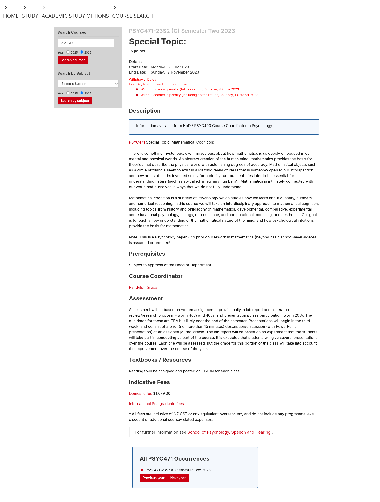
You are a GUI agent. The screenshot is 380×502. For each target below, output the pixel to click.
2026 (88, 52)
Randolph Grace (143, 287)
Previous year (154, 478)
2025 (74, 52)
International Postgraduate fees (156, 403)
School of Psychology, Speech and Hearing (229, 432)
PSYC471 (137, 142)
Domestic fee (140, 393)
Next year (178, 478)
